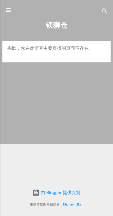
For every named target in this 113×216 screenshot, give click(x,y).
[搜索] (104, 12)
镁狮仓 (56, 25)
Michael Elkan (73, 204)
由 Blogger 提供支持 (56, 192)
